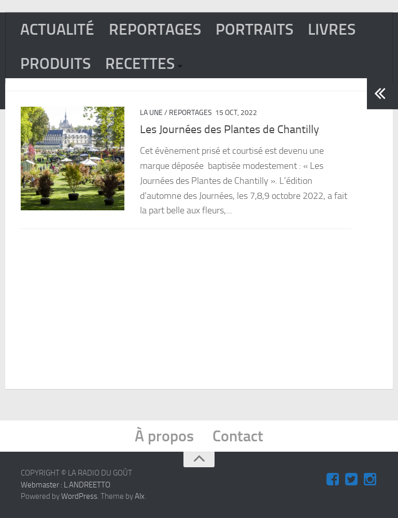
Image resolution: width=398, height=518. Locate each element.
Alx (140, 496)
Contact (237, 436)
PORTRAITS (254, 29)
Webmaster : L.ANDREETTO (65, 485)
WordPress (79, 496)
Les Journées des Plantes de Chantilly (229, 129)
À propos (164, 436)
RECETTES (140, 63)
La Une (151, 112)
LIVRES (332, 29)
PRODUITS (55, 63)
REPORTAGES (155, 29)
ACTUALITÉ (57, 29)
